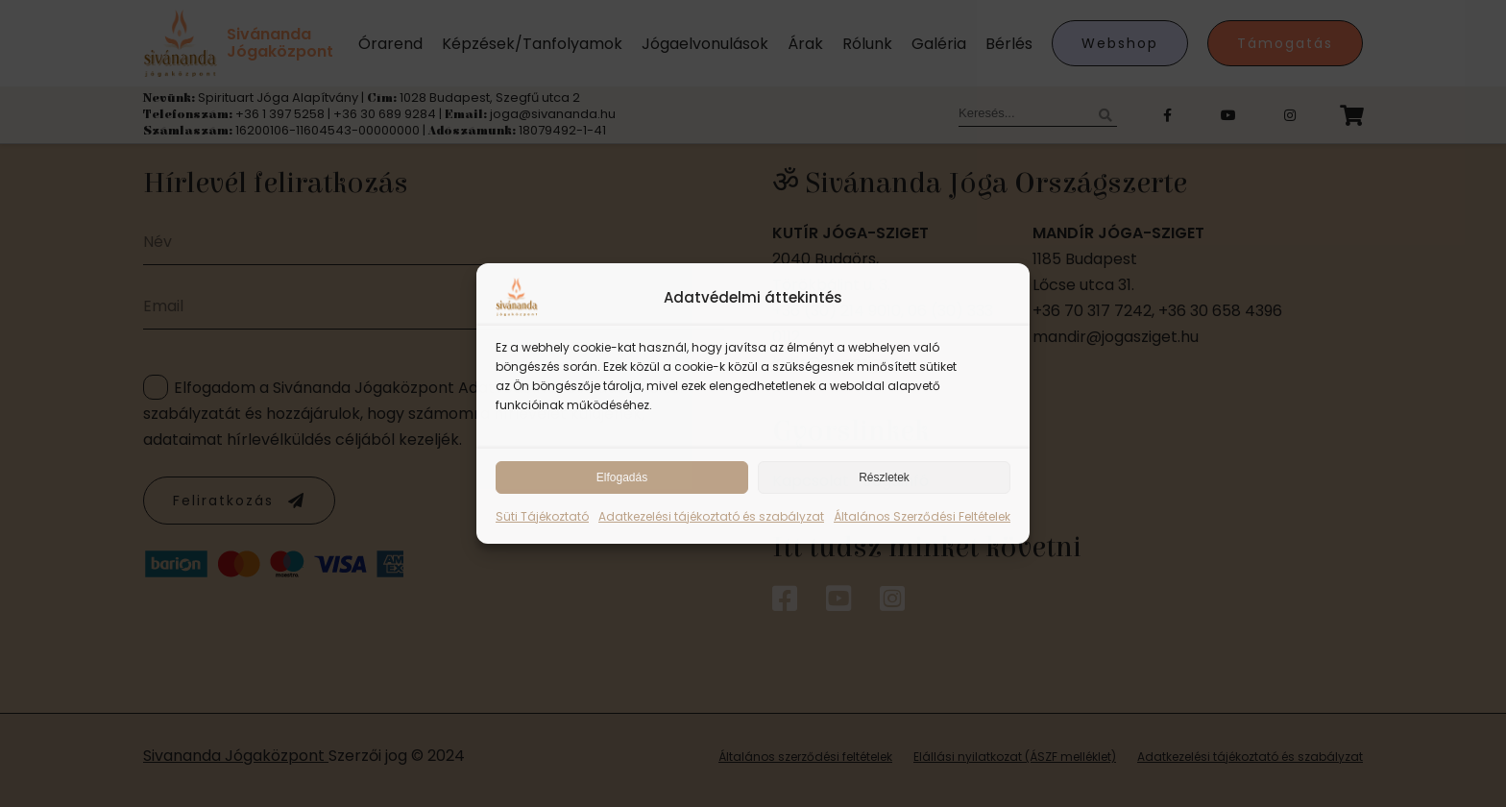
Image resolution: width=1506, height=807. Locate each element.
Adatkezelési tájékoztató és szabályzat (711, 516)
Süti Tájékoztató (542, 516)
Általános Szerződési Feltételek (922, 516)
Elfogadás (621, 477)
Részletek (884, 477)
